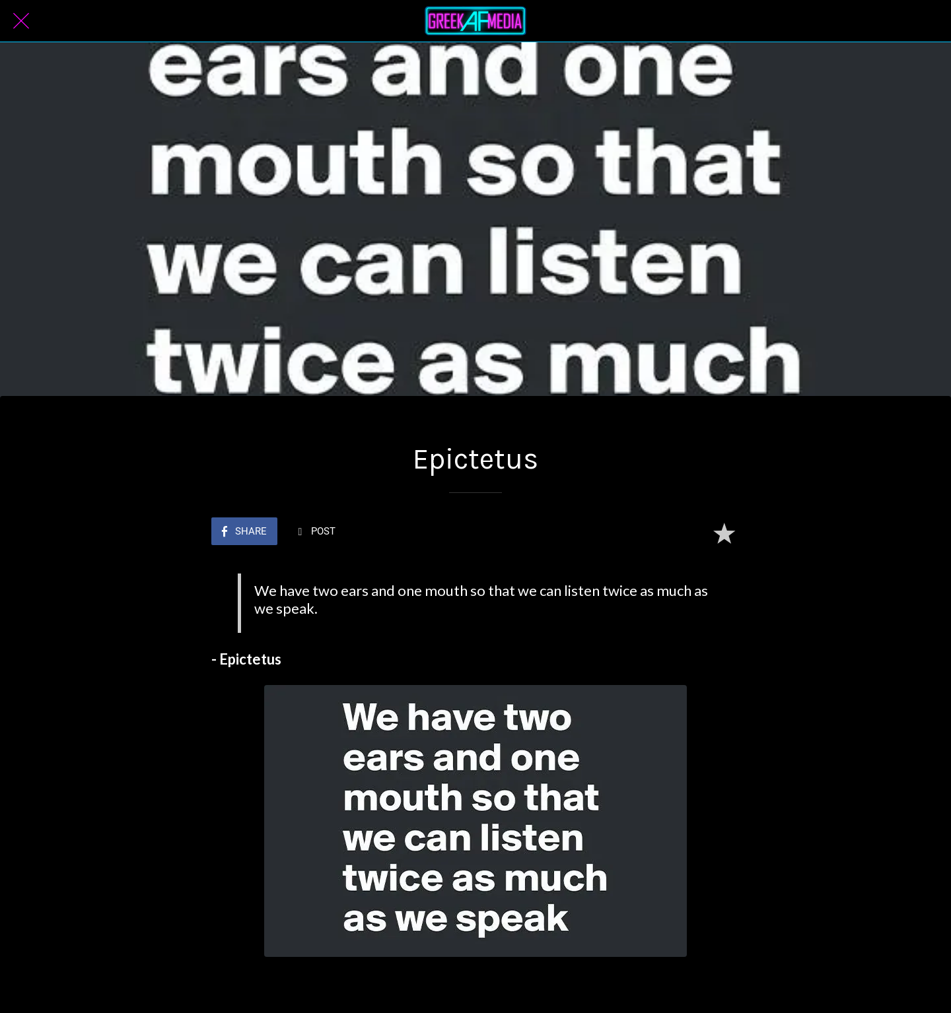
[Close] (21, 21)
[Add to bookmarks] (724, 532)
